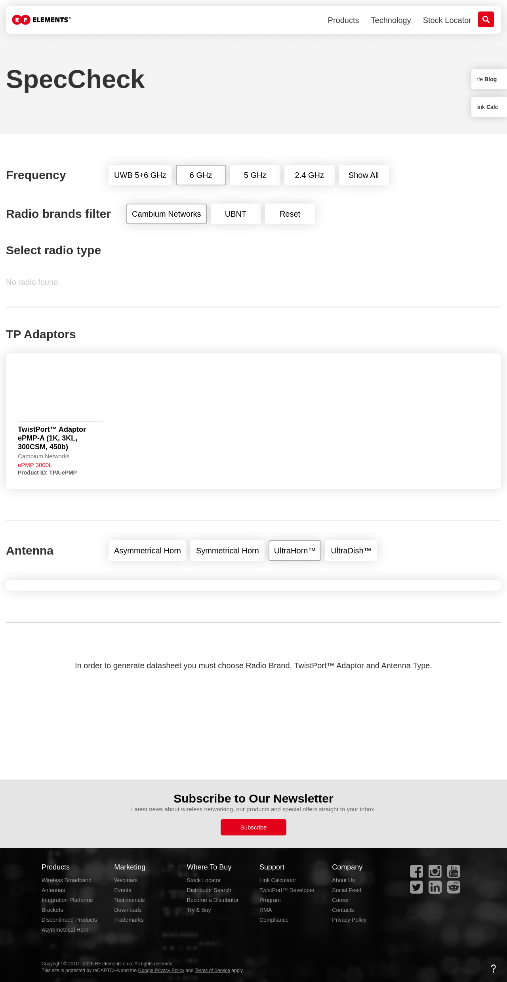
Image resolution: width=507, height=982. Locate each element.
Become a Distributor (213, 900)
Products (343, 20)
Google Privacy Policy (161, 970)
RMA (265, 910)
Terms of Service (212, 970)
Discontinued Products (69, 920)
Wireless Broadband (66, 880)
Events (122, 890)
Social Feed (346, 890)
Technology (391, 20)
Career (340, 900)
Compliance (274, 920)
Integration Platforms (67, 900)
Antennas (53, 890)
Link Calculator (277, 880)
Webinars (125, 880)
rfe (487, 79)
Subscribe (253, 827)
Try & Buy (199, 910)
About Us (343, 880)
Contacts (343, 910)
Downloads (127, 910)
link (487, 107)
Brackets (52, 910)
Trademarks (128, 920)
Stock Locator (447, 20)
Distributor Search (209, 890)
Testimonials (129, 900)
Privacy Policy (349, 920)
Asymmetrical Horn (65, 930)
